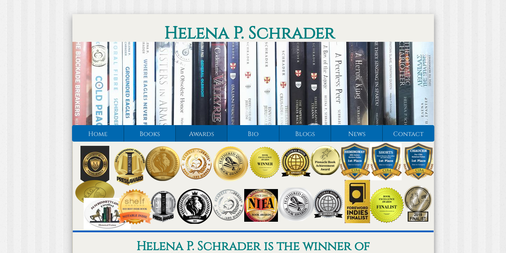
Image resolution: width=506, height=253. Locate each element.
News (356, 134)
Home (98, 134)
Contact (408, 134)
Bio (253, 134)
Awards (201, 134)
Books (150, 134)
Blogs (305, 134)
